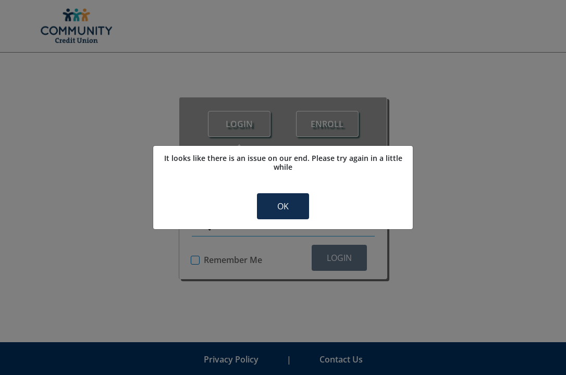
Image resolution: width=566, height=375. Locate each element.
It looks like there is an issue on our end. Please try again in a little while (283, 163)
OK (283, 206)
